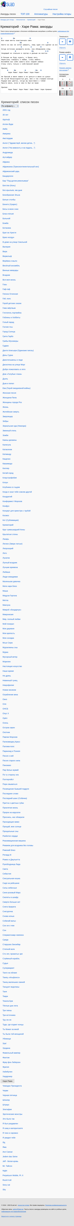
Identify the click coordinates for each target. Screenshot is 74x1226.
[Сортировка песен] (10, 106)
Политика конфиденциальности (55, 1205)
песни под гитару (23, 1205)
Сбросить (62, 47)
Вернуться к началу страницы (11, 1216)
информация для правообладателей (13, 1211)
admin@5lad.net (18, 1209)
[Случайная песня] (50, 9)
